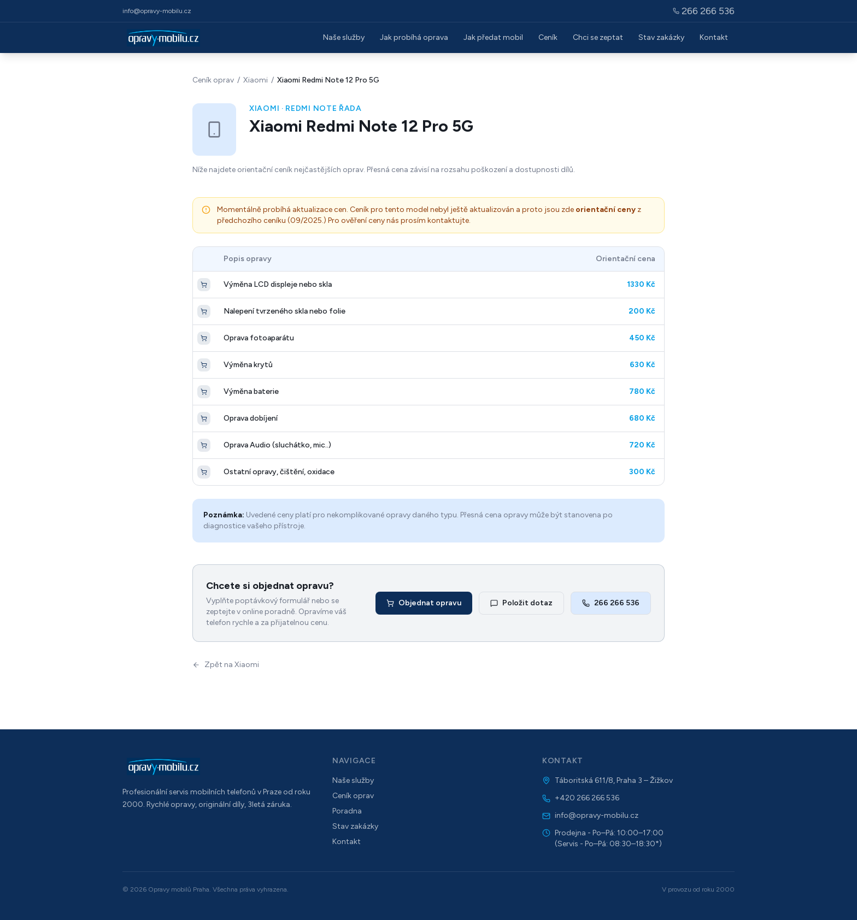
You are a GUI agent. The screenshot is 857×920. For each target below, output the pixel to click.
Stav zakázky (661, 37)
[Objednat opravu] (203, 284)
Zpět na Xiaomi (225, 664)
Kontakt (714, 37)
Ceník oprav (213, 80)
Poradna (347, 811)
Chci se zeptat (598, 37)
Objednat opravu (423, 603)
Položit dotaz (521, 603)
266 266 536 (610, 603)
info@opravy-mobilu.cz (156, 11)
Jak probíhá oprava (414, 37)
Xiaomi (255, 80)
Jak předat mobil (493, 37)
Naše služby (344, 37)
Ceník (547, 37)
